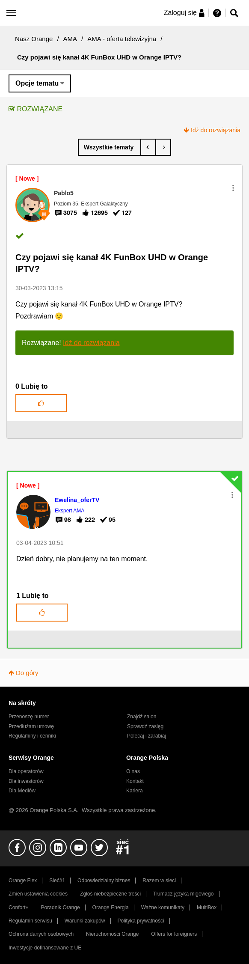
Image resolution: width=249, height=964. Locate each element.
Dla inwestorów (26, 781)
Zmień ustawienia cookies (38, 894)
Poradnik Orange (60, 907)
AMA (70, 38)
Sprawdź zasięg (145, 726)
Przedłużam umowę (31, 726)
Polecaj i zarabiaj (146, 736)
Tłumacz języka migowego (183, 894)
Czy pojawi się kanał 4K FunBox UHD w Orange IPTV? (111, 263)
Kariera (134, 791)
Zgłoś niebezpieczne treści (110, 894)
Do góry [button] (27, 672)
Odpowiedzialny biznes (103, 881)
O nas (133, 771)
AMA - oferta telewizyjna (121, 38)
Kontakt (135, 781)
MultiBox (206, 907)
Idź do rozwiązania (215, 130)
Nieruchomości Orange (112, 934)
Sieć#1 (57, 881)
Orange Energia (110, 907)
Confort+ (19, 907)
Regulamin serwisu (30, 921)
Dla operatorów (26, 771)
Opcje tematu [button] (37, 83)
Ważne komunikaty (162, 907)
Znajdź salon (141, 717)
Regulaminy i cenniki (32, 736)
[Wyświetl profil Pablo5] (64, 193)
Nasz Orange (34, 38)
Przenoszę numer (29, 717)
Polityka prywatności (140, 921)
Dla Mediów (22, 791)
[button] (233, 188)
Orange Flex (23, 881)
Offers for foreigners (174, 934)
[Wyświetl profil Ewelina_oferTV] (77, 500)
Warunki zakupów (85, 921)
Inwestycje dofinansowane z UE (45, 948)
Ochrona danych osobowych (41, 934)
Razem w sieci (159, 881)
